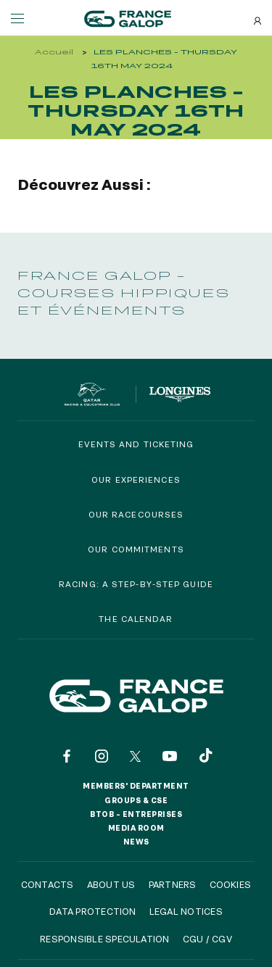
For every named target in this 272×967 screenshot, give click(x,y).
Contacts (47, 884)
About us (111, 884)
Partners (173, 884)
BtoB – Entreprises (136, 814)
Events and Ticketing (136, 444)
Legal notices (186, 911)
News (136, 841)
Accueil (54, 52)
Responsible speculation (105, 939)
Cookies (231, 884)
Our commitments (136, 549)
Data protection (92, 911)
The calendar (136, 618)
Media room (136, 827)
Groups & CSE (136, 800)
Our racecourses (136, 514)
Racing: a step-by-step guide (136, 584)
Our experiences (136, 479)
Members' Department (136, 785)
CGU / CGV (207, 939)
